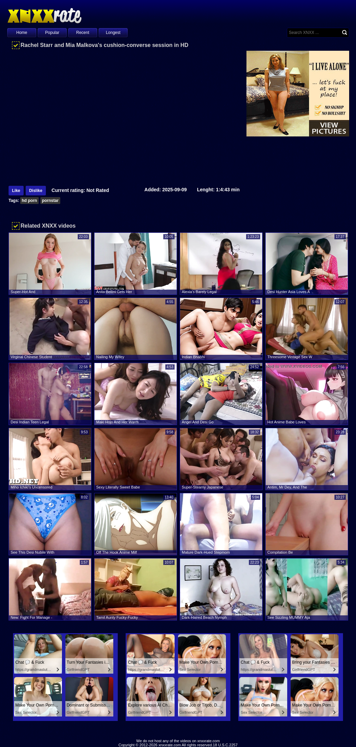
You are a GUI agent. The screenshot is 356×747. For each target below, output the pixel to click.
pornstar (50, 200)
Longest (113, 32)
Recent (82, 32)
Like (16, 190)
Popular (52, 32)
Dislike (35, 190)
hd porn (29, 200)
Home (21, 32)
